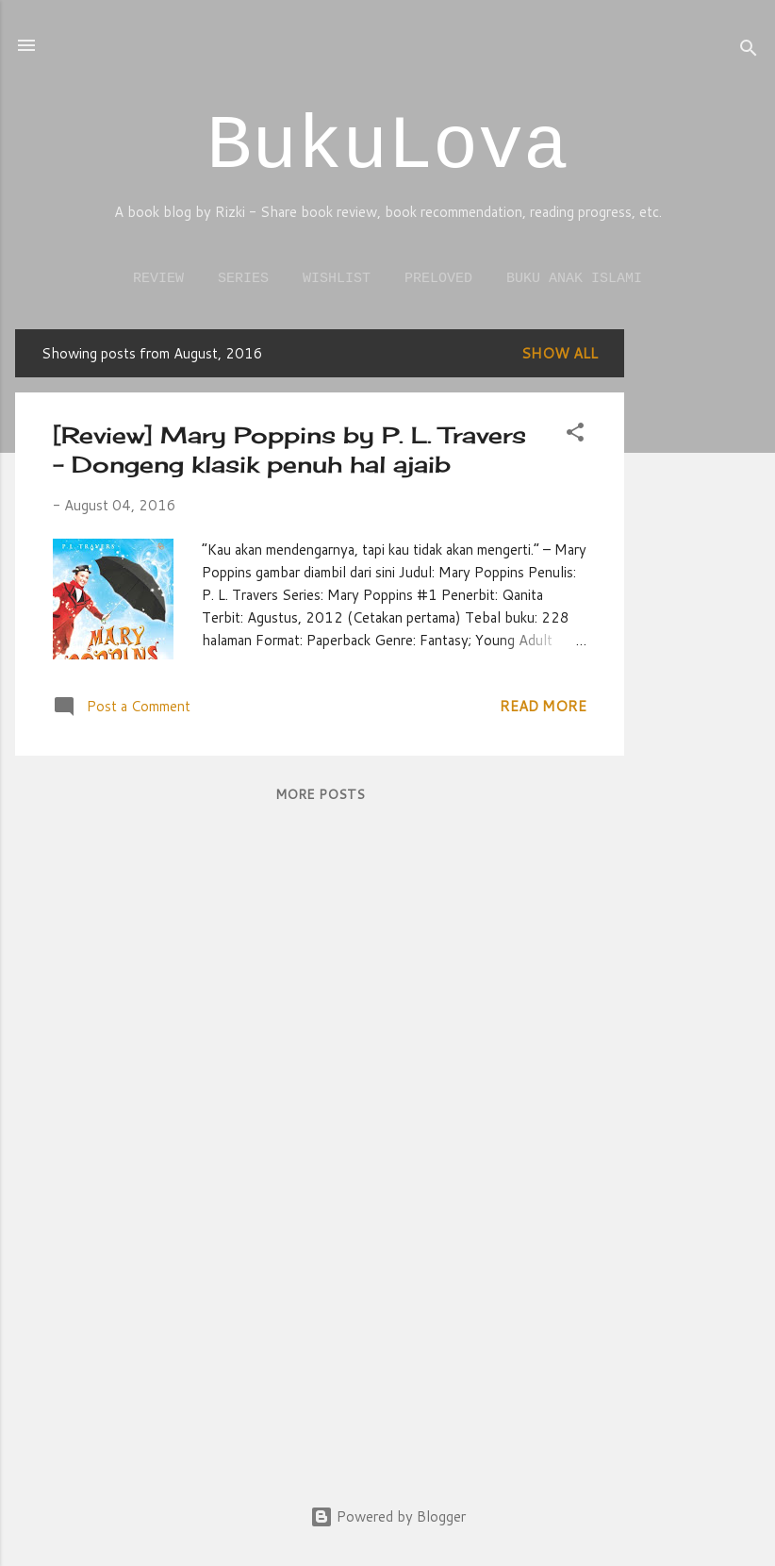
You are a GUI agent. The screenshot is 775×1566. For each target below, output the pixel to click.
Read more (543, 706)
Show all (559, 353)
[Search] (748, 51)
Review (158, 279)
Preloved (438, 279)
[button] (575, 435)
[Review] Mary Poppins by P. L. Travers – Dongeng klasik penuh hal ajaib (289, 449)
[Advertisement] (699, 612)
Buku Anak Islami (574, 279)
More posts (320, 794)
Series (243, 279)
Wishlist (337, 279)
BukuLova (387, 147)
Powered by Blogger (388, 1516)
